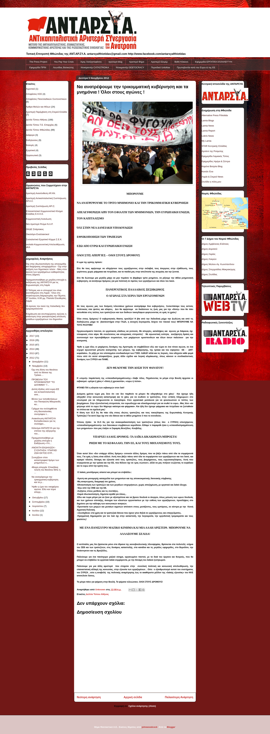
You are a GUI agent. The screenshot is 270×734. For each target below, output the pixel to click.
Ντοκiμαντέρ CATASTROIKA (95, 67)
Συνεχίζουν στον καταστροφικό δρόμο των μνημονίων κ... (45, 460)
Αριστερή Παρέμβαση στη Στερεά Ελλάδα (46, 112)
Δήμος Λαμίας (208, 254)
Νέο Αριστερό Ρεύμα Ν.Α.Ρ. (39, 224)
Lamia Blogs (208, 120)
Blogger (171, 727)
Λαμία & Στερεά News (212, 176)
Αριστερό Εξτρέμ (159, 61)
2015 (32, 344)
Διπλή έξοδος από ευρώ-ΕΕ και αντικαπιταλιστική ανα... (45, 392)
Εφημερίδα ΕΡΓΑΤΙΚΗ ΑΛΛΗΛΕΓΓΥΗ (213, 61)
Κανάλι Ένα (207, 171)
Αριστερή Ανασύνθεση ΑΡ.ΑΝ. (41, 193)
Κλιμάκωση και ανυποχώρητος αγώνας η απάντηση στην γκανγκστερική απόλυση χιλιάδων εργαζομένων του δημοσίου (46, 316)
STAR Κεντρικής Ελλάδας (214, 146)
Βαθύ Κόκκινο (181, 61)
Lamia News (208, 125)
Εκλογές (30, 145)
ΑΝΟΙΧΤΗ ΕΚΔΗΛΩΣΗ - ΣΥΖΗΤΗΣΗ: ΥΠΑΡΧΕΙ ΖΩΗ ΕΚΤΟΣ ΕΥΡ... (44, 450)
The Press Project (38, 61)
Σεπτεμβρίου (38, 502)
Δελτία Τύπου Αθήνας (97, 594)
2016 (32, 340)
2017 (32, 336)
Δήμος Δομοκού (209, 249)
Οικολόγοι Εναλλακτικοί (37, 234)
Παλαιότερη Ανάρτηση (179, 697)
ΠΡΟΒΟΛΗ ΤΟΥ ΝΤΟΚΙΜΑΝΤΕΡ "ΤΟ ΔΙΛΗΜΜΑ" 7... (43, 382)
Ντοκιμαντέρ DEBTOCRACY (130, 67)
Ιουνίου (36, 515)
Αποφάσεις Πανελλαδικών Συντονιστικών (46, 99)
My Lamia (206, 141)
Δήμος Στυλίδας (209, 274)
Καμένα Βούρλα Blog (212, 166)
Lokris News (208, 136)
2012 (32, 357)
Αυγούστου (38, 506)
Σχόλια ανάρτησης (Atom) (142, 706)
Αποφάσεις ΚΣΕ (34, 94)
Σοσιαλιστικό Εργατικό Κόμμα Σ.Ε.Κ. (44, 239)
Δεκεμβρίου (38, 361)
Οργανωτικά (32, 155)
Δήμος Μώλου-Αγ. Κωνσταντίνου (218, 264)
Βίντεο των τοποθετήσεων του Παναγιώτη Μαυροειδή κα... (46, 402)
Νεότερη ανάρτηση (89, 697)
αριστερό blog (115, 61)
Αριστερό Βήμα (136, 61)
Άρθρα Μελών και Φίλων (38, 106)
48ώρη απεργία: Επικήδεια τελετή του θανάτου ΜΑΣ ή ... (46, 470)
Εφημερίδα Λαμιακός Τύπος (215, 156)
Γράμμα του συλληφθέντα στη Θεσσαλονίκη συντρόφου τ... (44, 411)
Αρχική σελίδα (133, 697)
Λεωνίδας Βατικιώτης (63, 67)
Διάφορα (30, 135)
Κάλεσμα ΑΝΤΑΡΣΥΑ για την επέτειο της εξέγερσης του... (46, 431)
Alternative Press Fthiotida (215, 115)
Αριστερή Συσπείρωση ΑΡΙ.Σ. (40, 206)
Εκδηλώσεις (32, 140)
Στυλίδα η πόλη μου (211, 181)
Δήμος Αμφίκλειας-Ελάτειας (215, 244)
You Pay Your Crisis (64, 61)
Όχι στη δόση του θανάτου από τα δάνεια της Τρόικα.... (45, 372)
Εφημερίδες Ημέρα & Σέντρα (216, 161)
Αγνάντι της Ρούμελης (212, 151)
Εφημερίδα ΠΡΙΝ (37, 67)
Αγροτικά (30, 89)
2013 (32, 353)
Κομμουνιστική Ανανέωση (38, 219)
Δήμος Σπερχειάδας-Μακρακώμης (218, 269)
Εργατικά (30, 150)
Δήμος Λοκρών (209, 259)
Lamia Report (208, 130)
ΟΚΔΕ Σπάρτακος (35, 229)
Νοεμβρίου (38, 366)
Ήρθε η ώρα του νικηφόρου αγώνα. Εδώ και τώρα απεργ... (45, 489)
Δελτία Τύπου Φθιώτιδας (38, 130)
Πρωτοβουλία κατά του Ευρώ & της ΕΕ (196, 67)
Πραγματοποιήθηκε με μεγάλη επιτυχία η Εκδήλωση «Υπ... (43, 441)
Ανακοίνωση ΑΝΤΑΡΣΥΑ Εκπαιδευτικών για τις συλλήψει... (44, 421)
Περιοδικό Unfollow (160, 67)
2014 (32, 349)
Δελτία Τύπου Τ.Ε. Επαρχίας (40, 125)
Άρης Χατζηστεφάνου (91, 61)
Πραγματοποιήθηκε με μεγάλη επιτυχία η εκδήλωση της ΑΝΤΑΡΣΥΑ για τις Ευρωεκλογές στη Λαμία (46, 282)
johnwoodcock (149, 727)
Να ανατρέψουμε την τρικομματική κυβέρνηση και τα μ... (45, 479)
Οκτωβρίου (38, 497)
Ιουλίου (36, 510)
